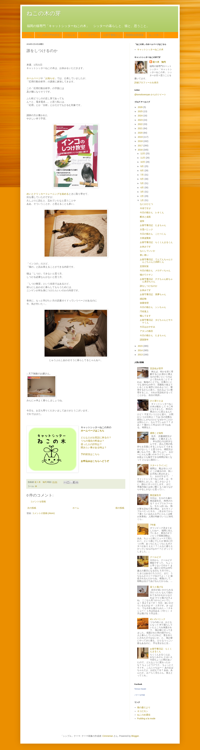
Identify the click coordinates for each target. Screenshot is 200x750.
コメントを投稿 (38, 501)
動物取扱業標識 (134, 35)
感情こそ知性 (156, 433)
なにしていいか (147, 251)
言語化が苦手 (156, 368)
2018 (140, 141)
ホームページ (34, 78)
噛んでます (145, 315)
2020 (140, 132)
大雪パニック (146, 229)
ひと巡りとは (156, 400)
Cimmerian (107, 736)
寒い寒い (144, 255)
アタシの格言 (146, 331)
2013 (140, 354)
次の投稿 (31, 508)
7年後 (153, 525)
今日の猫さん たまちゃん (153, 335)
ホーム (28, 35)
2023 (140, 120)
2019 (140, 137)
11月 (142, 157)
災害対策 (144, 266)
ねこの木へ (155, 35)
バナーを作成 (139, 695)
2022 (140, 124)
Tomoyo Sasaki (140, 689)
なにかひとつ (146, 204)
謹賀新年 (144, 339)
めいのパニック (157, 619)
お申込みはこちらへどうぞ (95, 461)
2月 (142, 196)
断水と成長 (145, 217)
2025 (140, 111)
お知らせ (70, 35)
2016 (140, 150)
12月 (142, 153)
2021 (140, 128)
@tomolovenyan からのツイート (150, 94)
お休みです (145, 246)
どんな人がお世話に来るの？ (96, 437)
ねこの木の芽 (44, 13)
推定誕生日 (155, 495)
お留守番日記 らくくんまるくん (156, 242)
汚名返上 (144, 311)
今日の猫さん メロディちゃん (155, 270)
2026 (140, 107)
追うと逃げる (156, 587)
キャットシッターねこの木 (150, 49)
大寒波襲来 (145, 238)
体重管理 (144, 303)
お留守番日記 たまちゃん (153, 225)
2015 (140, 346)
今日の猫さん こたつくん (153, 234)
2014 (140, 350)
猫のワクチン (146, 274)
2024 (140, 115)
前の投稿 (119, 508)
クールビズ (155, 557)
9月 (142, 166)
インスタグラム (89, 35)
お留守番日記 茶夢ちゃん (153, 294)
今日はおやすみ (147, 327)
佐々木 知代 (159, 62)
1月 (142, 200)
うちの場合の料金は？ (92, 440)
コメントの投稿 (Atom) (43, 513)
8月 (142, 170)
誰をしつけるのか (148, 286)
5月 (142, 183)
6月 (142, 179)
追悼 (142, 221)
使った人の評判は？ (91, 444)
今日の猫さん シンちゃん (153, 307)
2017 (140, 145)
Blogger (135, 736)
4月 (142, 187)
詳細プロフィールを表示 (146, 82)
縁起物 (143, 298)
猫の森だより (143, 707)
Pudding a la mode (146, 718)
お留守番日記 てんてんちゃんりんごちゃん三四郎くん (156, 260)
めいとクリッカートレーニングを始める (48, 193)
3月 (142, 191)
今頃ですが (145, 208)
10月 (142, 162)
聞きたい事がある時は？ (94, 447)
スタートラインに (159, 465)
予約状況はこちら (90, 454)
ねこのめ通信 (143, 714)
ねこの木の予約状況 (48, 35)
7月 (142, 174)
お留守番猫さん (112, 35)
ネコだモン (142, 711)
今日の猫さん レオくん (152, 212)
